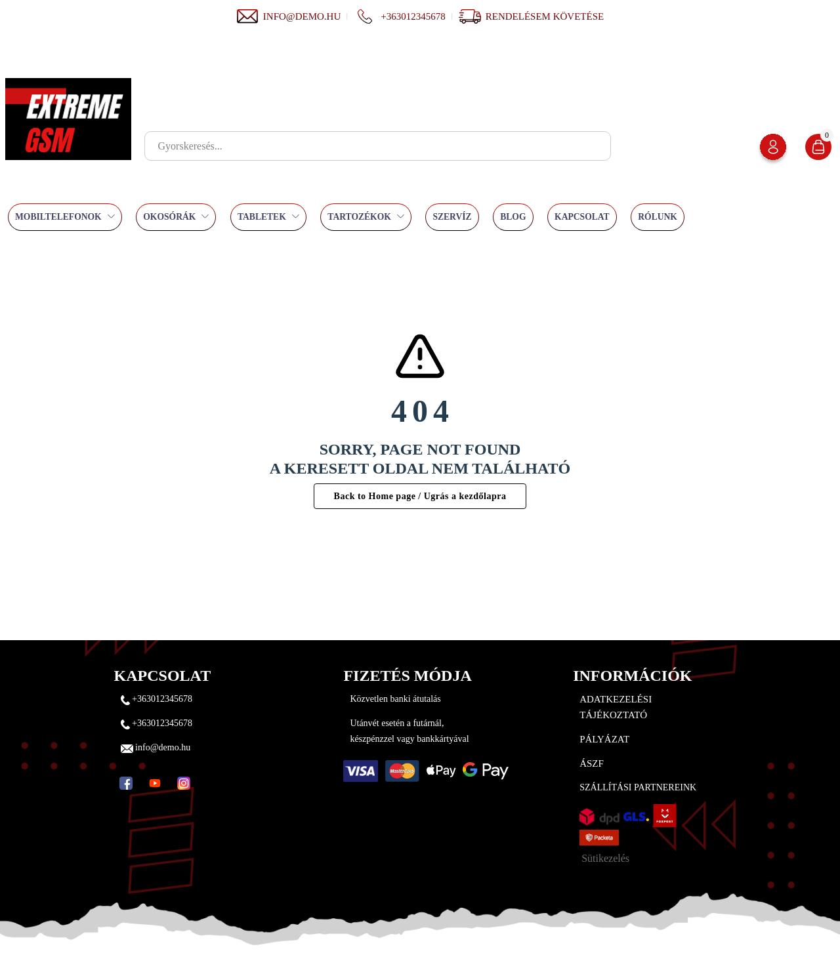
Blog (513, 217)
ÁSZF (591, 763)
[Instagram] (184, 783)
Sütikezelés (605, 858)
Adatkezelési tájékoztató (615, 707)
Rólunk (657, 217)
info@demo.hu (288, 16)
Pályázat (604, 739)
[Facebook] (126, 783)
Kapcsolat (582, 217)
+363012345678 (399, 16)
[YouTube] (155, 783)
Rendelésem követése (545, 16)
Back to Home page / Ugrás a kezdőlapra (420, 496)
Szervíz (451, 217)
